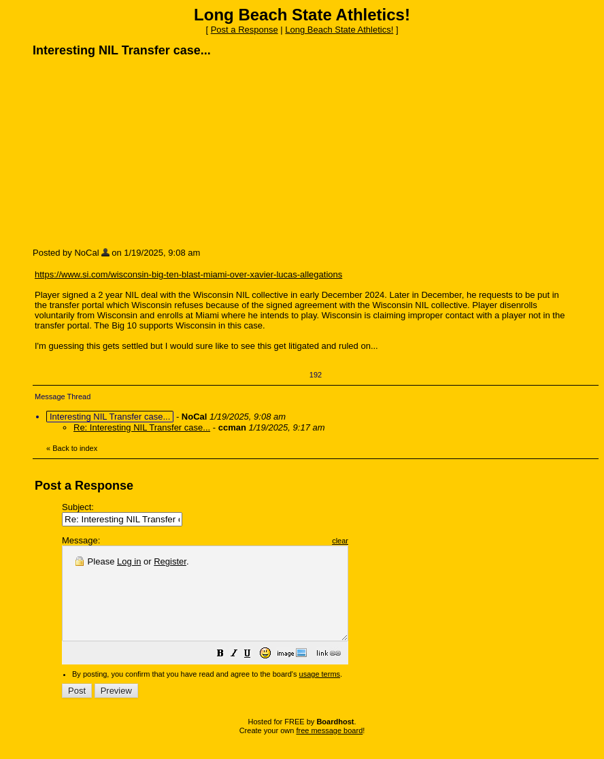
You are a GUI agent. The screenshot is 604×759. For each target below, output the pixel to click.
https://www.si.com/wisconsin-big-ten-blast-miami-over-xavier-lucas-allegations (188, 274)
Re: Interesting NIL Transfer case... (141, 427)
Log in (129, 561)
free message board (329, 749)
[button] (254, 674)
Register (170, 561)
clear (374, 541)
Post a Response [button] (244, 29)
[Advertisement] (135, 152)
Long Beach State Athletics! (339, 29)
